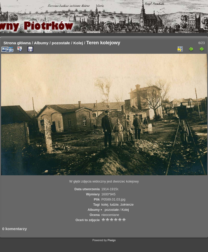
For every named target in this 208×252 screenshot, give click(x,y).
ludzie (114, 204)
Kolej (78, 43)
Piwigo (111, 240)
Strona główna (17, 43)
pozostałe (61, 43)
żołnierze (127, 204)
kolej (104, 204)
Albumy (41, 43)
